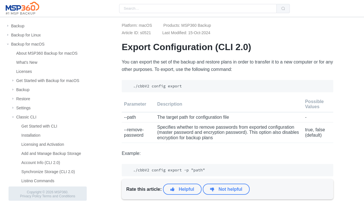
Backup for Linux (26, 35)
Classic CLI (26, 117)
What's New (26, 62)
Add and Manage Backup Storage (51, 153)
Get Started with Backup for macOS (47, 80)
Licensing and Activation (42, 144)
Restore (23, 99)
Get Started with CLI (39, 126)
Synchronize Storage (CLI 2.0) (48, 171)
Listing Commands (37, 181)
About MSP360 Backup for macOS (47, 53)
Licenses (24, 71)
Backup (17, 26)
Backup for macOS (28, 44)
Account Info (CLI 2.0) (40, 162)
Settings (23, 108)
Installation (30, 135)
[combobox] (198, 8)
